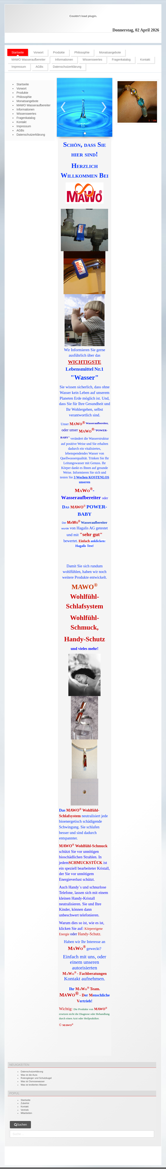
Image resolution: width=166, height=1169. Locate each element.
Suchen (20, 1124)
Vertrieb (25, 1110)
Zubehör (25, 1103)
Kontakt (24, 1106)
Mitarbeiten (26, 1113)
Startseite (25, 1100)
